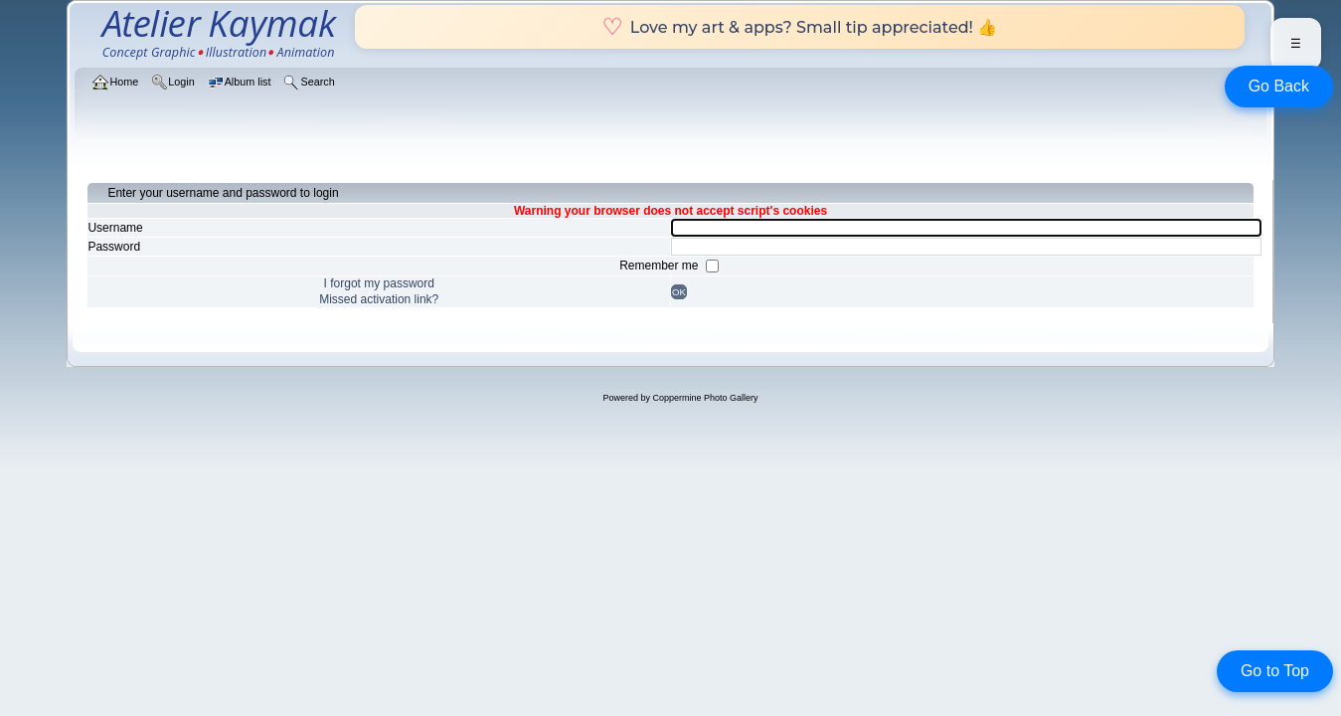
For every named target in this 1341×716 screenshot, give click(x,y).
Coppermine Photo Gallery (704, 398)
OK (679, 291)
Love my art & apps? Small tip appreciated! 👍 (799, 27)
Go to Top (1275, 670)
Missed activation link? (378, 299)
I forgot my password (379, 283)
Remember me (660, 265)
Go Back (1279, 86)
